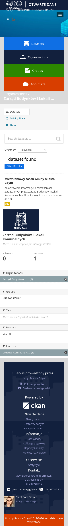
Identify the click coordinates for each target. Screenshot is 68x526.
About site (34, 84)
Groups (34, 70)
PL (8, 19)
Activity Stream (16, 118)
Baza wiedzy (34, 439)
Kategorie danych (34, 428)
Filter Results (14, 166)
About (11, 125)
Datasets (34, 43)
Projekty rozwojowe (34, 452)
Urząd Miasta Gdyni (34, 378)
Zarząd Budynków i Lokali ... (29, 98)
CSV (7, 204)
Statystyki (34, 465)
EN (13, 19)
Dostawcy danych (34, 424)
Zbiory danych (34, 419)
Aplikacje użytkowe (34, 443)
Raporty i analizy (34, 448)
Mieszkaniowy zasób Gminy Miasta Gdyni (30, 181)
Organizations (34, 57)
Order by (10, 149)
